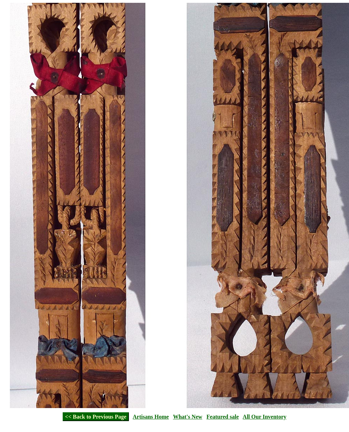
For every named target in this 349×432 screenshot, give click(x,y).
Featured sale (222, 417)
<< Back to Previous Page (95, 417)
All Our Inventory (264, 417)
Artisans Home (151, 417)
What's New (187, 417)
